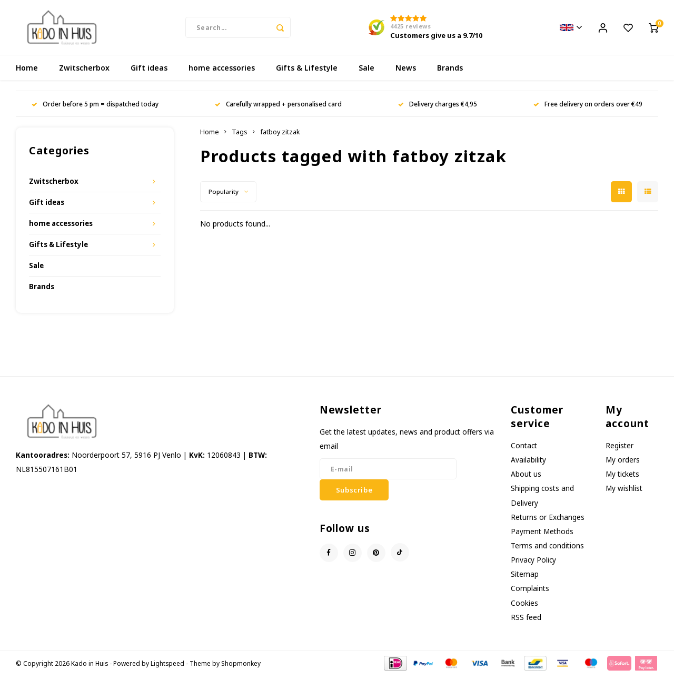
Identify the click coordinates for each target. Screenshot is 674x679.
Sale (366, 71)
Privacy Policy (533, 563)
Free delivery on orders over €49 (587, 107)
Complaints (530, 591)
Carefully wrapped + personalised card (278, 107)
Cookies (524, 606)
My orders (623, 463)
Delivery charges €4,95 (437, 107)
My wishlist (624, 491)
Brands (450, 71)
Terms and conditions (547, 549)
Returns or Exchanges (547, 520)
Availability (528, 463)
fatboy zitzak (280, 135)
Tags (239, 135)
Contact (524, 449)
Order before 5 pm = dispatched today (95, 107)
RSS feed (526, 620)
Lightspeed (167, 666)
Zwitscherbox (84, 71)
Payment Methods (542, 534)
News (405, 71)
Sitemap (525, 577)
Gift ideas (149, 71)
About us (526, 477)
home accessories (222, 71)
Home (27, 71)
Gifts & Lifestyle (307, 71)
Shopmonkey (241, 666)
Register (619, 449)
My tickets (622, 477)
